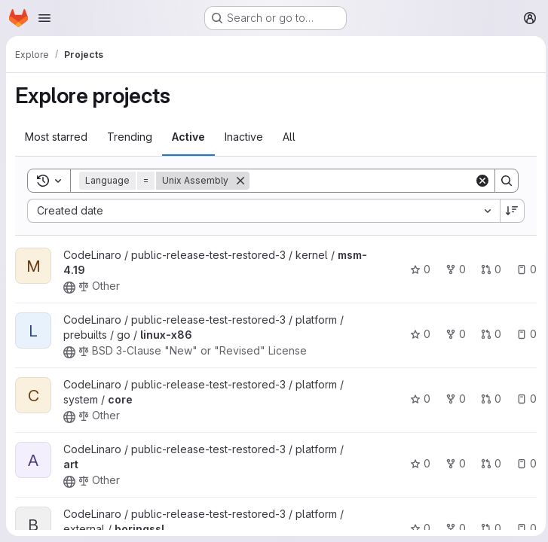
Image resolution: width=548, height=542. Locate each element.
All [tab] (289, 136)
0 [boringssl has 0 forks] (452, 528)
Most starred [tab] (56, 136)
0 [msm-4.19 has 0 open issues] (523, 269)
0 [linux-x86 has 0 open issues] (523, 333)
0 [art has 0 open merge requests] (487, 463)
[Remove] (240, 181)
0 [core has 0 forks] (452, 398)
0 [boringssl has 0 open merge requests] (487, 528)
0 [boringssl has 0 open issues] (523, 528)
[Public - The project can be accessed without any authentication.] (69, 288)
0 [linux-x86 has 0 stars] (416, 333)
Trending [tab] (129, 136)
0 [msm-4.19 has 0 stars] (416, 269)
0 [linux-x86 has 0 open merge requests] (487, 333)
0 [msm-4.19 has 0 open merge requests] (487, 269)
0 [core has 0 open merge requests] (487, 398)
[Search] (360, 181)
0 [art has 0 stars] (416, 463)
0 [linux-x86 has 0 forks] (452, 333)
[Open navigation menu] (44, 18)
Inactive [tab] (244, 136)
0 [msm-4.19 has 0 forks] (452, 269)
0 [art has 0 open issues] (523, 463)
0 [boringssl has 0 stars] (416, 528)
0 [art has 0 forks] (452, 463)
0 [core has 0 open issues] (523, 398)
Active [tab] (188, 136)
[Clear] (479, 181)
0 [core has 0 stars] (416, 398)
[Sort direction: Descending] (509, 211)
